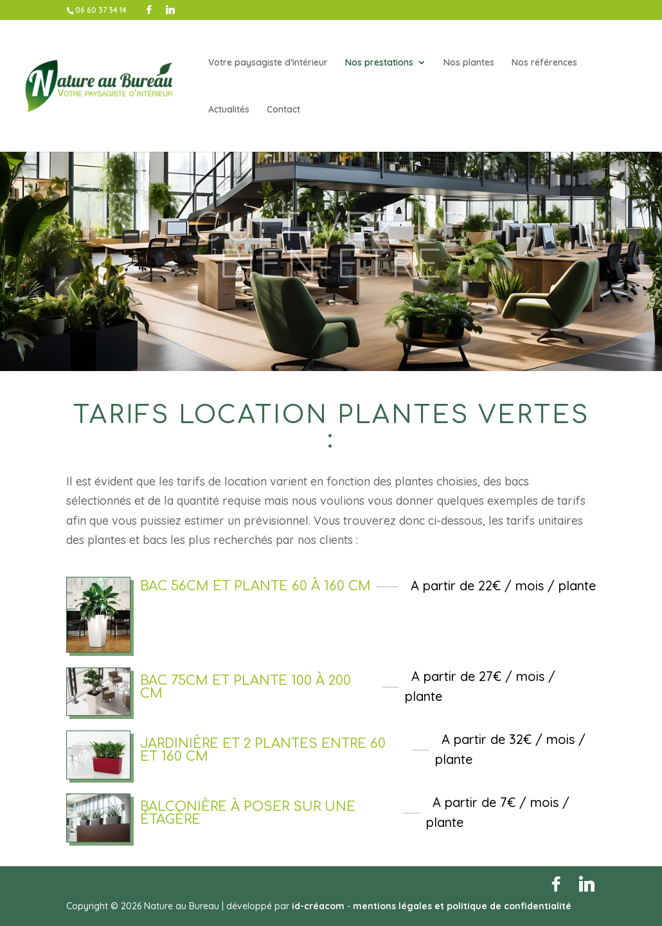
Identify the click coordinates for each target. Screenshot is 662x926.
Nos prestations (379, 63)
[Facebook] (149, 9)
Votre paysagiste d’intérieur (268, 63)
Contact (283, 110)
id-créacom (318, 906)
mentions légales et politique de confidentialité (462, 906)
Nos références (544, 63)
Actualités (228, 110)
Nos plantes (468, 63)
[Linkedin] (170, 9)
